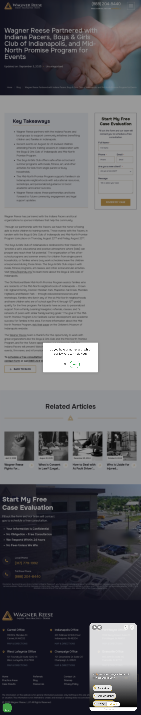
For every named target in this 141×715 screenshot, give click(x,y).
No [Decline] (65, 364)
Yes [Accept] (75, 364)
